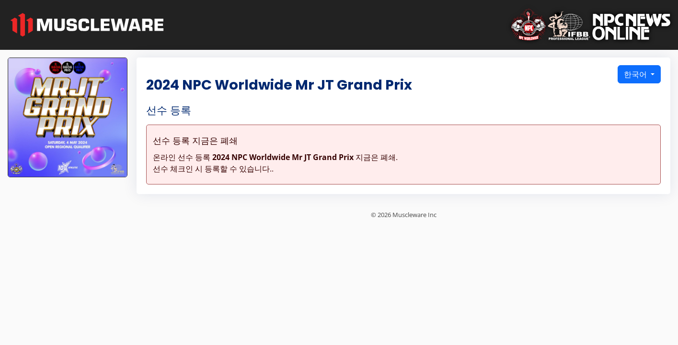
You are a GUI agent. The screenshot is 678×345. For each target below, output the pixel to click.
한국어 (636, 74)
